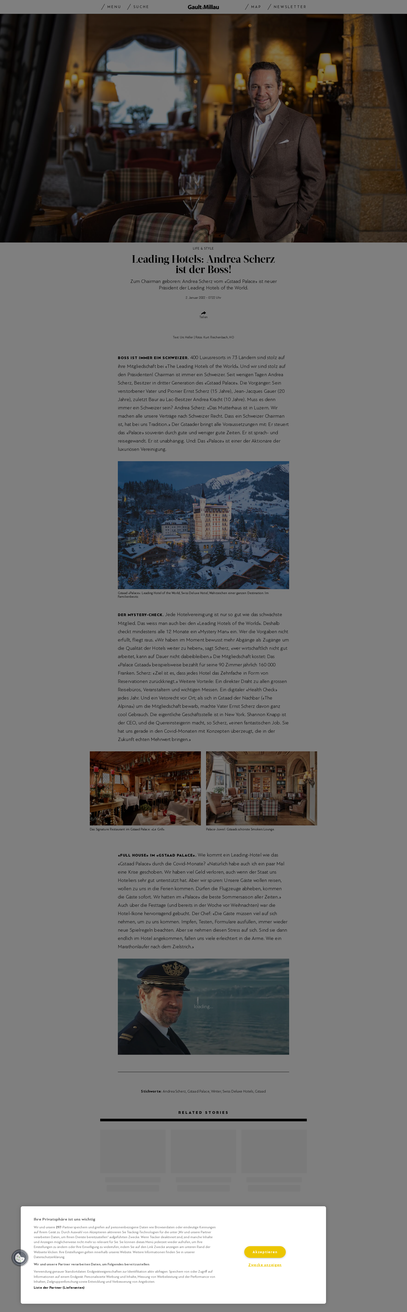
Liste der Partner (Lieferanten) (59, 1288)
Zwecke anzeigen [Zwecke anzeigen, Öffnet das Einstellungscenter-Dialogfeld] (265, 1265)
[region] (173, 1255)
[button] (20, 1258)
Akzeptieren (265, 1252)
